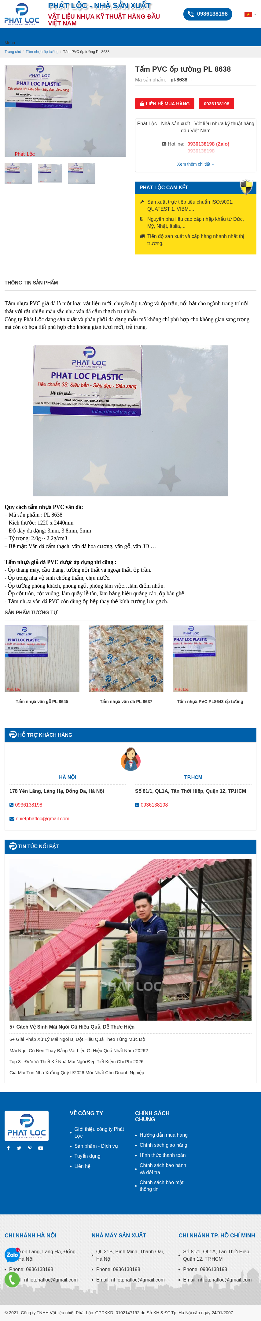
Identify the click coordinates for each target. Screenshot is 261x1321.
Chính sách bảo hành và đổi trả (163, 1169)
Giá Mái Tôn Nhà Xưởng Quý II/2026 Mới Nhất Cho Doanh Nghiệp (76, 1072)
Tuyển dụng (88, 1156)
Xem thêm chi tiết (195, 164)
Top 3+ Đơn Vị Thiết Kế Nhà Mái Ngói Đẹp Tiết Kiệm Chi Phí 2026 (76, 1061)
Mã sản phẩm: (151, 79)
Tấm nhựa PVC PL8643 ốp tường (210, 701)
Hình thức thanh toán (163, 1155)
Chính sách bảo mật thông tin (161, 1186)
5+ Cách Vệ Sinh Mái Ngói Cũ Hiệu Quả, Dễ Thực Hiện (71, 1026)
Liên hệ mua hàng (164, 103)
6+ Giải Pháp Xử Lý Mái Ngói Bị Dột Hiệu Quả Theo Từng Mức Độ (77, 1039)
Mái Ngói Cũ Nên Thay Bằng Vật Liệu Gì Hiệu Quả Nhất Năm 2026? (78, 1050)
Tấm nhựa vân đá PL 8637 (126, 701)
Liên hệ (83, 1166)
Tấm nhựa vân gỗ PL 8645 (42, 701)
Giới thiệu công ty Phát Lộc (99, 1133)
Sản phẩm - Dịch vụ (96, 1146)
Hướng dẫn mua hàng (164, 1135)
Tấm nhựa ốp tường (42, 52)
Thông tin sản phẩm (31, 282)
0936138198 (216, 103)
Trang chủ (13, 52)
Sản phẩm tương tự (31, 612)
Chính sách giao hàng (163, 1145)
